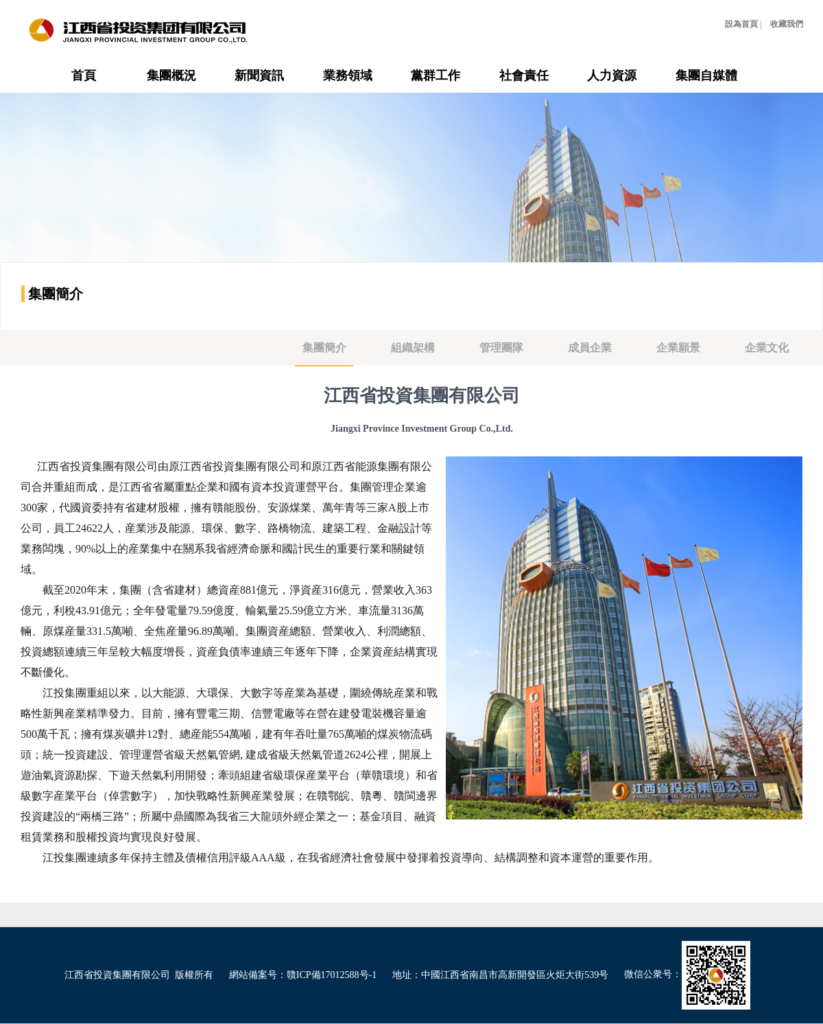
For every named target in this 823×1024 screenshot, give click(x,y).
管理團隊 (501, 347)
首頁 (83, 75)
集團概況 (171, 75)
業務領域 (347, 75)
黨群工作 (435, 75)
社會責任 (524, 75)
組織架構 (413, 347)
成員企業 (590, 347)
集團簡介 (324, 347)
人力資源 (611, 75)
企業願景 (678, 347)
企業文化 (767, 347)
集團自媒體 (706, 75)
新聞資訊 (259, 75)
